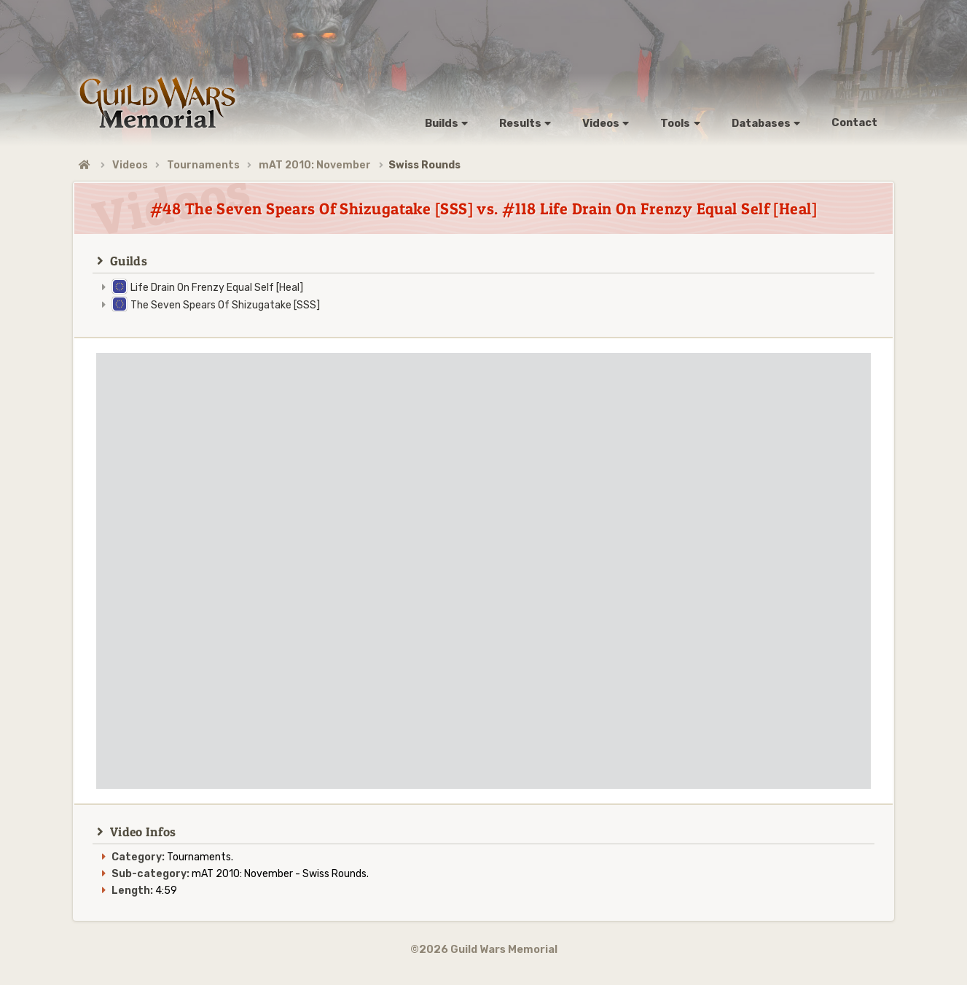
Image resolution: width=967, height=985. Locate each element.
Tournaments (203, 165)
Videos (130, 165)
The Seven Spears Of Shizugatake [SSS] (225, 305)
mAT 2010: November (315, 165)
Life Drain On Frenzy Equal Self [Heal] (216, 287)
